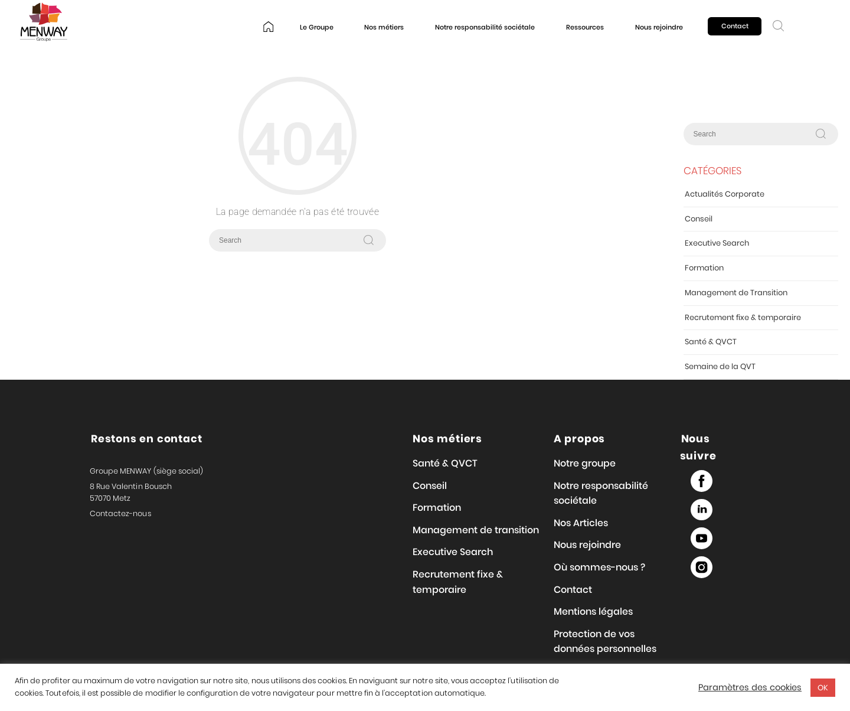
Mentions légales (593, 611)
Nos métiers (384, 27)
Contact (734, 26)
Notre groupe (585, 463)
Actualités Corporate (724, 194)
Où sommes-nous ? (599, 567)
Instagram (701, 567)
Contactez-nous (120, 513)
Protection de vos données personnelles (605, 641)
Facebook (701, 481)
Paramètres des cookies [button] (750, 687)
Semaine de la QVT (720, 366)
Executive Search (717, 243)
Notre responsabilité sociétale (485, 27)
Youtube (701, 538)
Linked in (701, 510)
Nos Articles (581, 523)
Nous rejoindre (659, 27)
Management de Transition (736, 292)
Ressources (585, 27)
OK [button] (823, 687)
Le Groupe (317, 27)
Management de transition (476, 530)
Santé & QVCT (711, 341)
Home (269, 27)
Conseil (698, 218)
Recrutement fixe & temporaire (743, 317)
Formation (704, 267)
